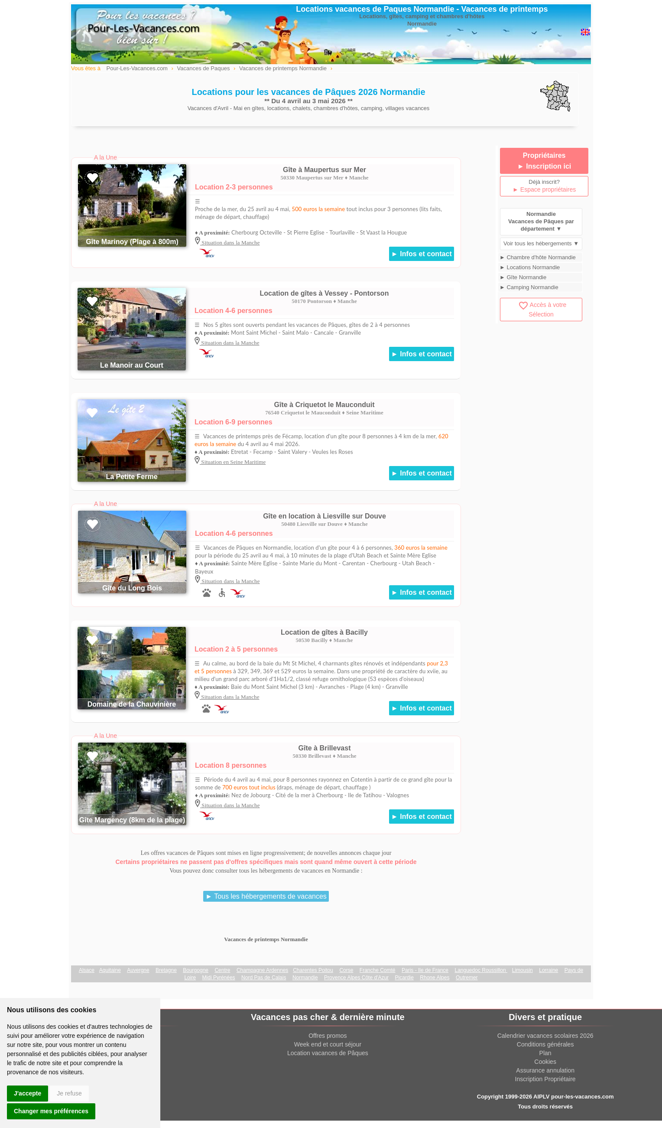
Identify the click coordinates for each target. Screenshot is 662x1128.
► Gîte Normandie (523, 277)
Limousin (522, 970)
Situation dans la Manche (230, 242)
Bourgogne (195, 970)
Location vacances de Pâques (327, 1053)
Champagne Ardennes (262, 970)
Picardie (404, 978)
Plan (545, 1053)
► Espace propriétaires (544, 189)
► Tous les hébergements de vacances (266, 896)
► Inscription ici (544, 166)
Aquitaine (110, 970)
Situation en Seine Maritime (233, 462)
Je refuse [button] (69, 1093)
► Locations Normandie (530, 267)
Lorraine (548, 970)
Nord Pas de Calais (263, 978)
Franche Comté (378, 970)
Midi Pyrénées (218, 978)
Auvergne (138, 970)
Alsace (86, 970)
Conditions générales (545, 1044)
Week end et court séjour (327, 1044)
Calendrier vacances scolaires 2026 (545, 1035)
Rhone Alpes (434, 978)
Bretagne (166, 970)
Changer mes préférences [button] (51, 1111)
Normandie (305, 978)
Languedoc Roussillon (481, 970)
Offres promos (327, 1035)
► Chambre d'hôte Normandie (538, 257)
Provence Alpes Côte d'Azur (356, 978)
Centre (222, 970)
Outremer (467, 978)
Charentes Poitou (313, 970)
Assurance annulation (545, 1070)
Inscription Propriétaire (545, 1079)
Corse (346, 970)
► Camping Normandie (529, 287)
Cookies (545, 1061)
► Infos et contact (421, 254)
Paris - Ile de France (425, 970)
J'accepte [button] (27, 1093)
